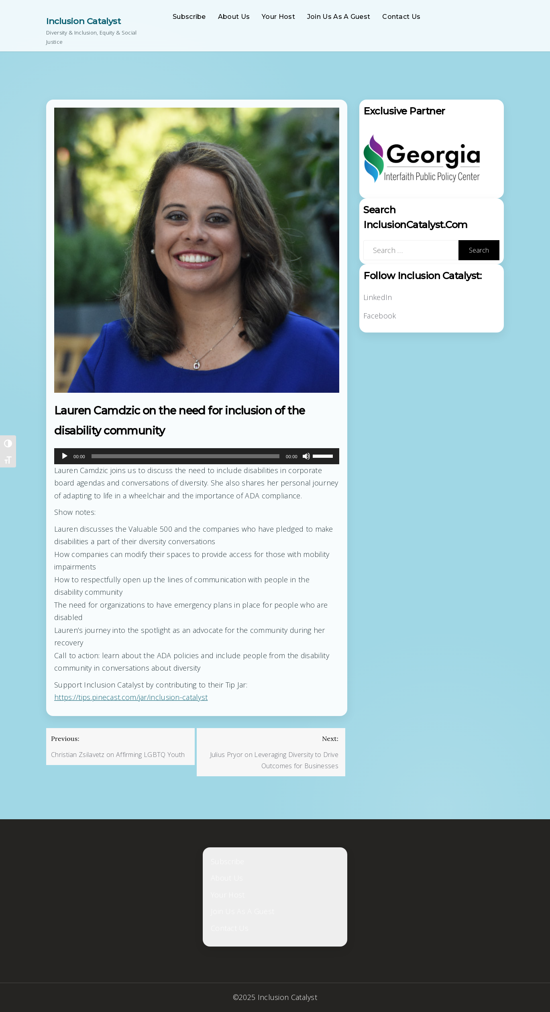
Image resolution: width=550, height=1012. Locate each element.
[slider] (185, 456)
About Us (234, 16)
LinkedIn (377, 297)
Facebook (379, 315)
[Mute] (306, 456)
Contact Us (401, 16)
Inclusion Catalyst (83, 21)
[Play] (65, 456)
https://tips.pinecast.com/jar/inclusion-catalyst (131, 697)
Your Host (278, 16)
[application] (196, 456)
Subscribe (189, 16)
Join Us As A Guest (338, 16)
